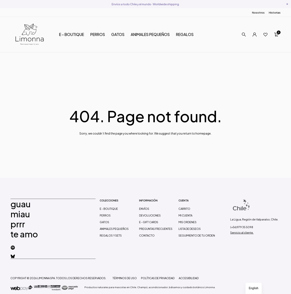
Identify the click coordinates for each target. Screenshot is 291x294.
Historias (275, 12)
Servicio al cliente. (241, 232)
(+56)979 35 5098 (241, 227)
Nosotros (258, 12)
